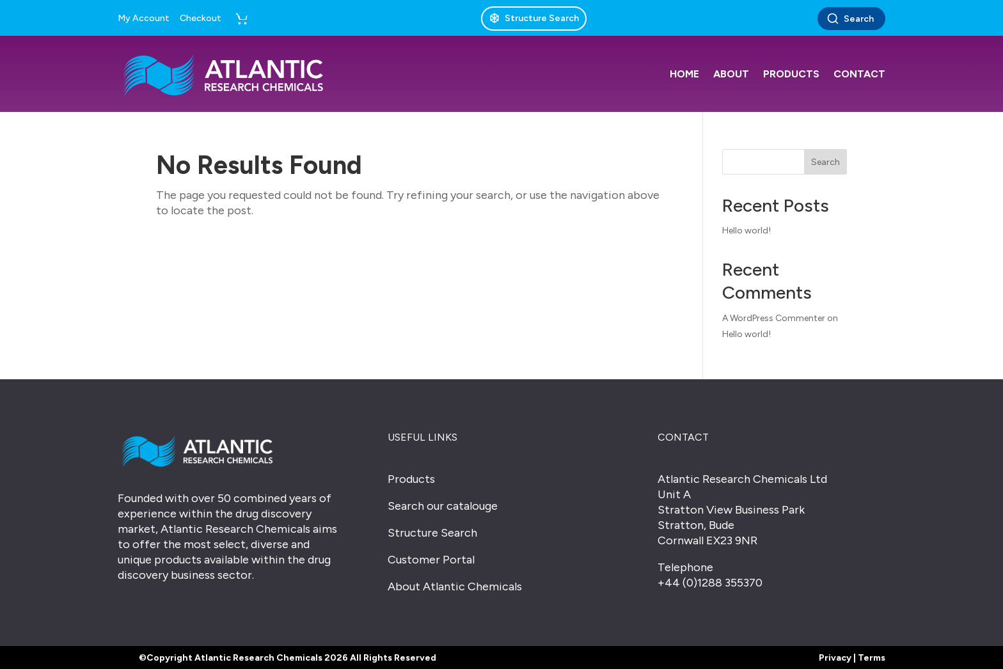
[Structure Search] (534, 18)
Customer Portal (431, 560)
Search (850, 18)
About (731, 74)
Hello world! (746, 230)
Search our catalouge (443, 506)
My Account (144, 18)
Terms (871, 657)
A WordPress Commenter (773, 318)
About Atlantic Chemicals (455, 586)
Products (791, 74)
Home (684, 74)
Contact (859, 74)
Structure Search (432, 533)
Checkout (200, 18)
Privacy (835, 657)
